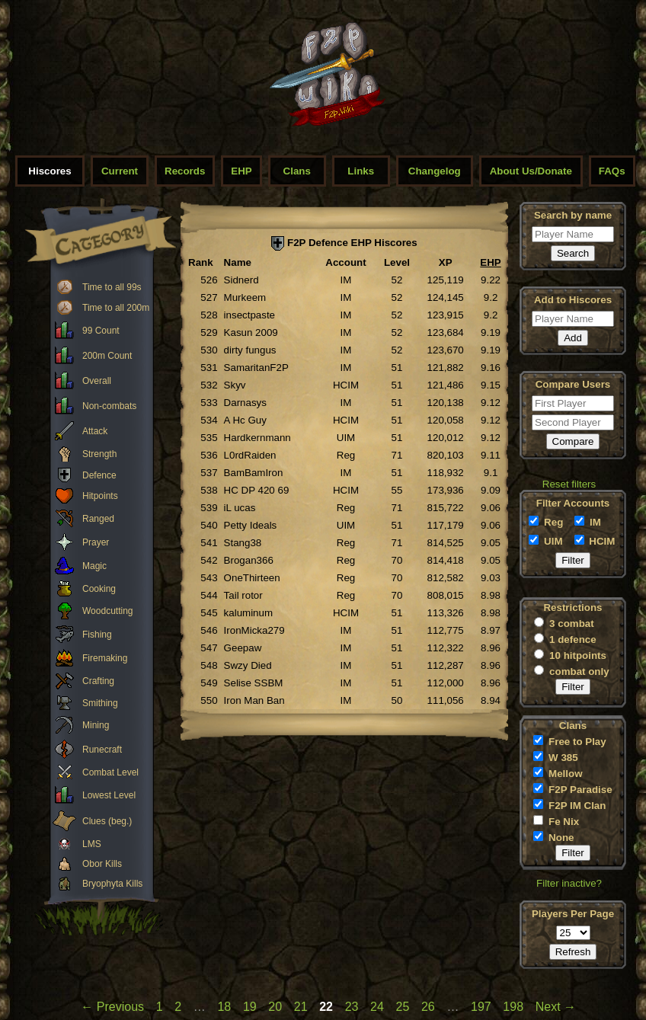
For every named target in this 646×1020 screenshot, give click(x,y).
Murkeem (245, 297)
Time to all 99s (112, 287)
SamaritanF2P (256, 367)
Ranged (98, 518)
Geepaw (243, 648)
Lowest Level (109, 795)
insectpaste (249, 315)
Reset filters (569, 484)
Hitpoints (100, 496)
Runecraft (102, 749)
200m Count (107, 355)
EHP (241, 171)
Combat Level (110, 772)
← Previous (112, 1006)
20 (275, 1006)
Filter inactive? (569, 883)
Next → (556, 1006)
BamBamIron (253, 472)
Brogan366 (248, 560)
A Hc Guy (245, 420)
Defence (99, 475)
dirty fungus (250, 350)
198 (513, 1006)
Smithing (100, 703)
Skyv (235, 385)
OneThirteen (252, 578)
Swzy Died (248, 665)
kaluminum (248, 613)
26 (428, 1006)
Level (397, 262)
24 (377, 1006)
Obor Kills (102, 864)
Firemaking (104, 658)
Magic (94, 566)
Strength (99, 454)
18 (224, 1006)
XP (446, 262)
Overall (96, 381)
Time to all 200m (115, 307)
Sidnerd (241, 280)
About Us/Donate (531, 171)
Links (360, 171)
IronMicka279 (254, 630)
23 (352, 1006)
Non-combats (109, 406)
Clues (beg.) (107, 821)
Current (119, 171)
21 (301, 1006)
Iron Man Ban (254, 700)
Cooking (99, 589)
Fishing (97, 634)
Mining (95, 725)
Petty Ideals (250, 525)
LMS (91, 844)
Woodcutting (107, 611)
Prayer (95, 542)
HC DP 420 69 (256, 490)
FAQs (612, 171)
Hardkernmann (257, 437)
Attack (94, 431)
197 (481, 1006)
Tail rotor (243, 595)
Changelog (434, 171)
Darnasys (245, 402)
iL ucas (240, 507)
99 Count (101, 330)
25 (403, 1006)
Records (185, 171)
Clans (297, 171)
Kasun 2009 (251, 332)
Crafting (98, 681)
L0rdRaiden (250, 455)
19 (250, 1006)
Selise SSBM (253, 683)
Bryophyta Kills (112, 883)
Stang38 (243, 542)
